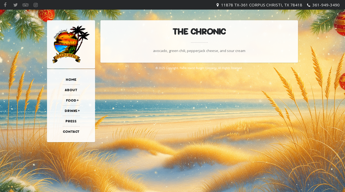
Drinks (71, 110)
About (71, 89)
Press (71, 121)
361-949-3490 (326, 4)
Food (71, 100)
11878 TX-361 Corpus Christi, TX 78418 (261, 4)
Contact (71, 131)
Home (71, 79)
